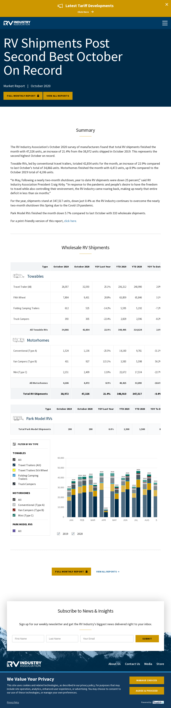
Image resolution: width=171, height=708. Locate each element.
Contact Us (132, 664)
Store (160, 664)
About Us (115, 664)
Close (166, 4)
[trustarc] (158, 702)
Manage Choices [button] (146, 680)
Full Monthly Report (21, 96)
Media (148, 664)
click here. (70, 221)
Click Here (83, 11)
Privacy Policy (13, 702)
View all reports (58, 96)
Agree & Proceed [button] (147, 690)
